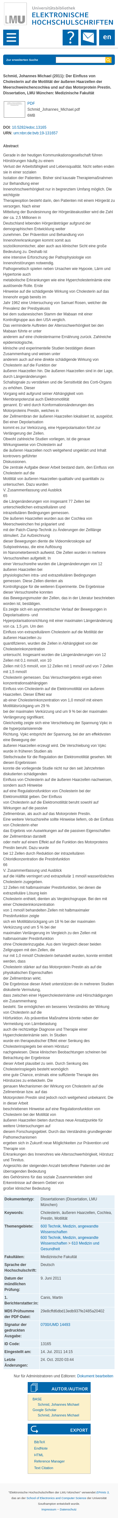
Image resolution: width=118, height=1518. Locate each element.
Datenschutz (68, 1509)
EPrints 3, (103, 1492)
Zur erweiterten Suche (22, 60)
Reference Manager (49, 1461)
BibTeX (39, 1442)
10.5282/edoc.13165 (29, 127)
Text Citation (43, 1468)
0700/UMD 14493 (55, 1324)
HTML (39, 1455)
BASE (37, 1399)
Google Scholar (45, 1410)
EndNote (41, 1448)
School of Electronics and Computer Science (56, 1498)
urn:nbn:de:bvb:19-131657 (36, 133)
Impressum (49, 1509)
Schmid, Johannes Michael (58, 1404)
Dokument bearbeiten (95, 1376)
